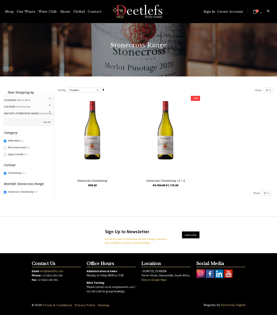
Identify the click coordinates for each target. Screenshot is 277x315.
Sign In (209, 11)
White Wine (16, 140)
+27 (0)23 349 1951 (48, 280)
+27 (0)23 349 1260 (52, 275)
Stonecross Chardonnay (92, 180)
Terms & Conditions (57, 305)
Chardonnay (17, 173)
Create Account (230, 11)
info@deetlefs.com (51, 271)
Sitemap (103, 305)
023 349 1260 (94, 291)
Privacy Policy (85, 305)
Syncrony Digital (233, 305)
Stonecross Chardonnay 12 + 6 (165, 180)
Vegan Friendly (18, 154)
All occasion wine (19, 147)
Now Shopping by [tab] (21, 92)
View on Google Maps (154, 280)
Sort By (62, 90)
